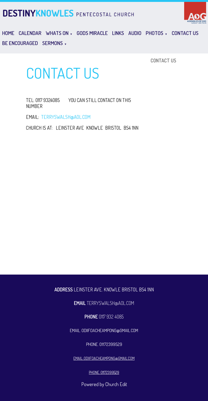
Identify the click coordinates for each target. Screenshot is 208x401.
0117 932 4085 (104, 317)
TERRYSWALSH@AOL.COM (65, 117)
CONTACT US (185, 33)
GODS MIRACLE (92, 33)
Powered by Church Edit (104, 384)
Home (8, 33)
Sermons (52, 43)
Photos (154, 33)
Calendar (30, 33)
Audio (134, 33)
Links (118, 33)
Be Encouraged (20, 43)
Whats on (57, 33)
